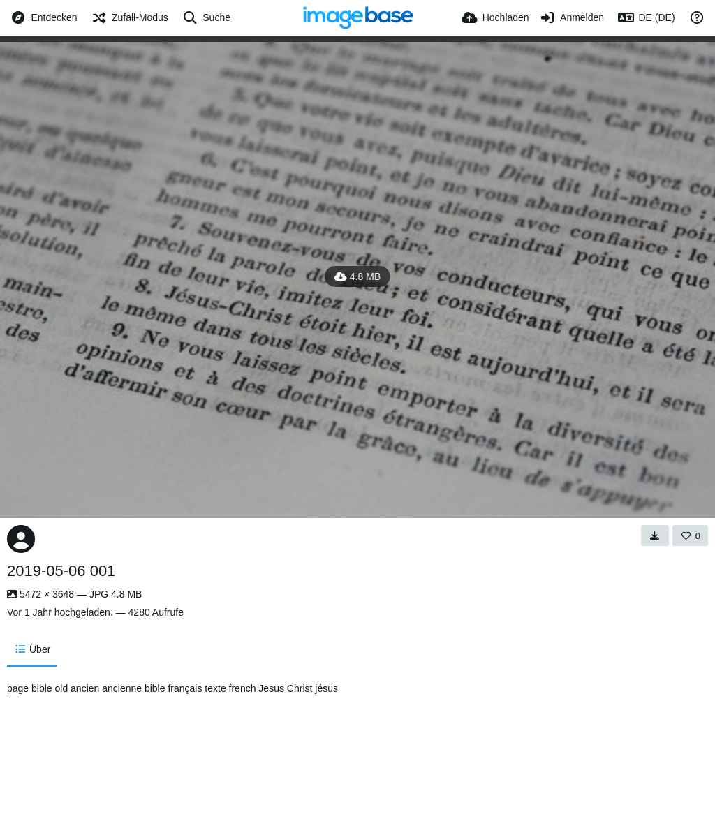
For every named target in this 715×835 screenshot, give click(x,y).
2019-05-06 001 (61, 570)
